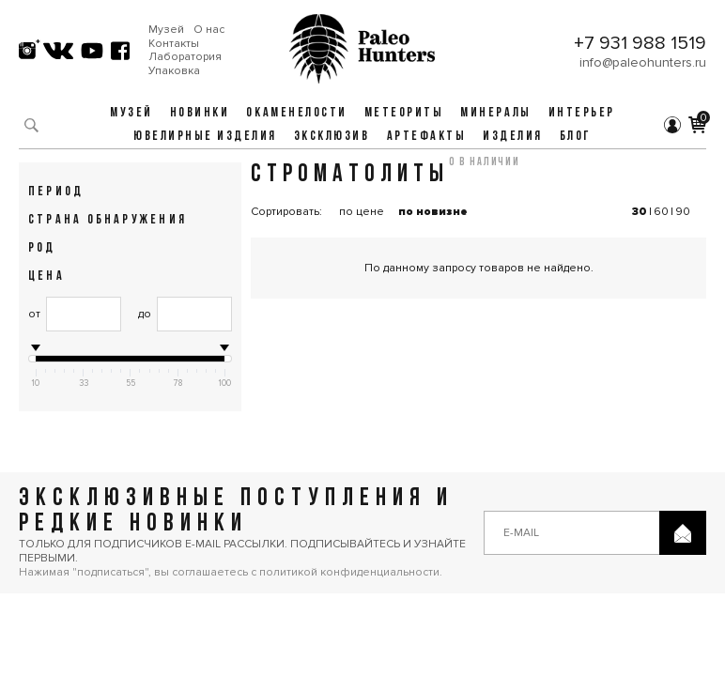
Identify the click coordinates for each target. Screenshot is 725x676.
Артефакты (427, 137)
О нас (208, 30)
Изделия (513, 137)
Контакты (173, 44)
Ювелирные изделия (205, 137)
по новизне (433, 212)
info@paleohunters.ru (642, 62)
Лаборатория (185, 57)
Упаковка (174, 71)
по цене (361, 212)
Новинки (200, 113)
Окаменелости (296, 113)
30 (639, 212)
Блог (576, 137)
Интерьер (581, 113)
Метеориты (404, 113)
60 (661, 212)
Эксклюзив (332, 137)
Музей (166, 30)
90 (682, 212)
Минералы (495, 113)
